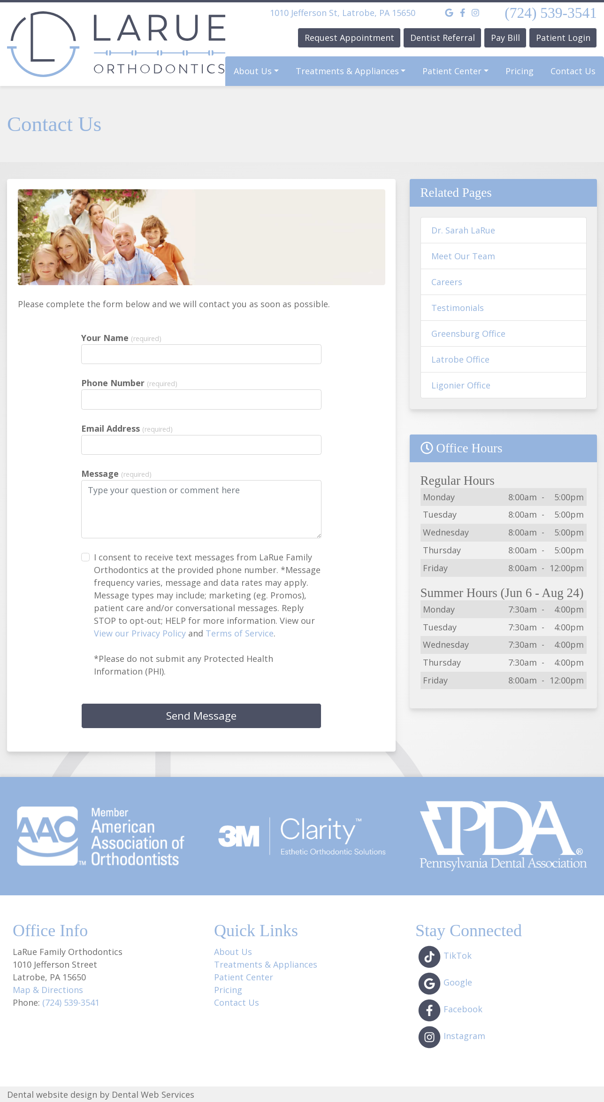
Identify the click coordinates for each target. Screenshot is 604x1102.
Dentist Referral (442, 37)
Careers (446, 281)
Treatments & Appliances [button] (347, 71)
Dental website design (52, 1094)
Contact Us (573, 71)
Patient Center (243, 977)
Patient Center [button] (452, 71)
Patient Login (563, 37)
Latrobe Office (460, 359)
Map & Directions (48, 989)
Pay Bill (505, 37)
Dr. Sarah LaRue (463, 230)
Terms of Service (240, 633)
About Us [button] (253, 71)
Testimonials (457, 307)
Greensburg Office (468, 333)
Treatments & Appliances (265, 964)
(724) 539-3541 (551, 13)
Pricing (519, 71)
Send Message (201, 715)
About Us (233, 951)
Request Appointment (349, 37)
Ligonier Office (460, 385)
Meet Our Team (463, 256)
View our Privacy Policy (140, 633)
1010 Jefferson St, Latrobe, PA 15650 (342, 12)
